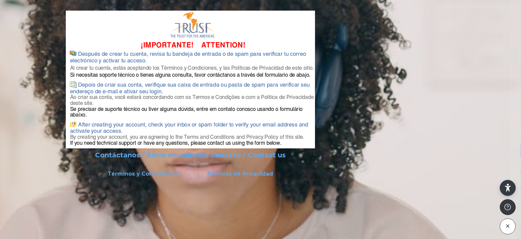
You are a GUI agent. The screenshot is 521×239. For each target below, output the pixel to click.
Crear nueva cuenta (451, 198)
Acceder (451, 150)
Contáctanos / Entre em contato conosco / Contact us (190, 155)
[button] (508, 188)
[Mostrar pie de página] (508, 207)
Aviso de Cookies (486, 230)
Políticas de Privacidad (240, 174)
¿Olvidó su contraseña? (489, 132)
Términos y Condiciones (142, 174)
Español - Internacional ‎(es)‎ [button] (426, 227)
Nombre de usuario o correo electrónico (441, 67)
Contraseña (405, 100)
